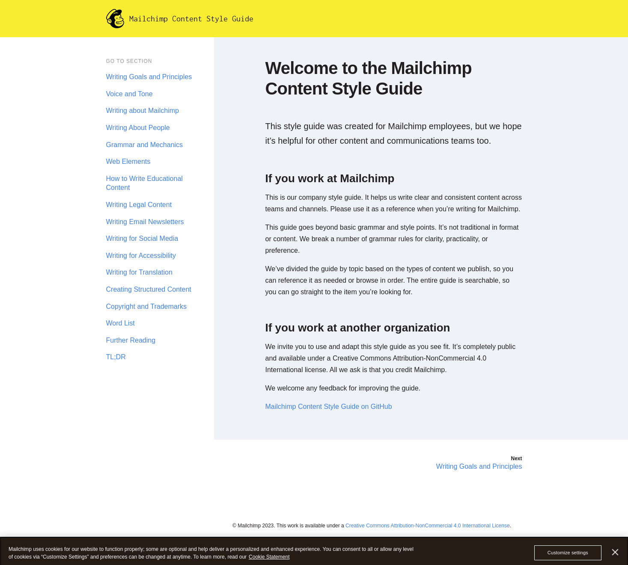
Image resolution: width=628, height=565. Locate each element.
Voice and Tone (129, 94)
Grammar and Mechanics (144, 144)
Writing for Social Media (142, 238)
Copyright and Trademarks (146, 306)
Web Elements (128, 161)
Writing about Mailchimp (142, 110)
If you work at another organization (357, 327)
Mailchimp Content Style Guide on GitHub (328, 406)
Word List (120, 323)
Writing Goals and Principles (149, 76)
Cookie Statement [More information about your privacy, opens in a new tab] (269, 560)
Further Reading (131, 340)
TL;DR (116, 357)
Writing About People (138, 127)
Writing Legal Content (139, 204)
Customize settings (568, 556)
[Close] (615, 556)
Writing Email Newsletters (145, 221)
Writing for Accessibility (141, 255)
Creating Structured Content (148, 289)
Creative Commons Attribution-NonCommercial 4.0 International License (427, 526)
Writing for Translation (139, 272)
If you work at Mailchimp (330, 178)
